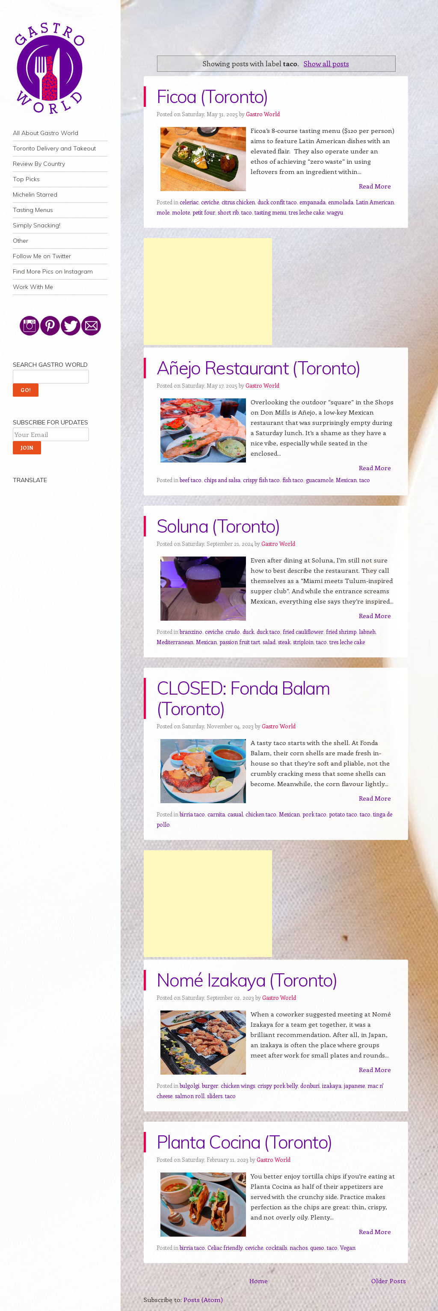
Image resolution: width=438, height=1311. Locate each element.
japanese (354, 1085)
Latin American (375, 202)
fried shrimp (341, 631)
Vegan (347, 1247)
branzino (191, 631)
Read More (375, 186)
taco (246, 212)
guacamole (319, 479)
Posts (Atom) (203, 1299)
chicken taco (261, 814)
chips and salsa (222, 479)
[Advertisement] (208, 291)
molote (181, 212)
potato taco (343, 814)
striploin (303, 641)
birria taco (192, 814)
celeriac (189, 202)
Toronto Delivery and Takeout (54, 148)
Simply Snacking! (36, 225)
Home (258, 1280)
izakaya (331, 1085)
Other (20, 241)
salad (269, 641)
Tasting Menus (33, 210)
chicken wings (238, 1085)
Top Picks (26, 179)
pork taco (314, 814)
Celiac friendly (225, 1247)
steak (284, 641)
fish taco (292, 479)
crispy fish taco (261, 479)
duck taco (268, 631)
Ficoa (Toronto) (212, 96)
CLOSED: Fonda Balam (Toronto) (243, 698)
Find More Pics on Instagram (53, 271)
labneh (367, 631)
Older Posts (388, 1280)
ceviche (210, 202)
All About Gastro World (45, 133)
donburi (310, 1085)
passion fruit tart (239, 641)
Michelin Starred (35, 194)
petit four (203, 212)
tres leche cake (306, 212)
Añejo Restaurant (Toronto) (258, 367)
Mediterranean (175, 641)
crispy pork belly (277, 1085)
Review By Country (39, 164)
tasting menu (270, 212)
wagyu (335, 212)
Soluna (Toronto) (218, 526)
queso (317, 1247)
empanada (312, 202)
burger (210, 1085)
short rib (228, 212)
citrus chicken (238, 202)
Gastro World (263, 114)
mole (163, 212)
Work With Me (33, 287)
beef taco (190, 479)
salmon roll (189, 1095)
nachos (299, 1247)
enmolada (340, 202)
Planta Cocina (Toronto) (244, 1142)
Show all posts (326, 63)
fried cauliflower (303, 631)
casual (235, 814)
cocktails (276, 1247)
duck (248, 631)
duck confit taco (277, 202)
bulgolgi (189, 1085)
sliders (214, 1095)
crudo (232, 631)
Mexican (346, 479)
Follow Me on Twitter (42, 256)
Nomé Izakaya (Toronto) (247, 980)
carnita (216, 814)
